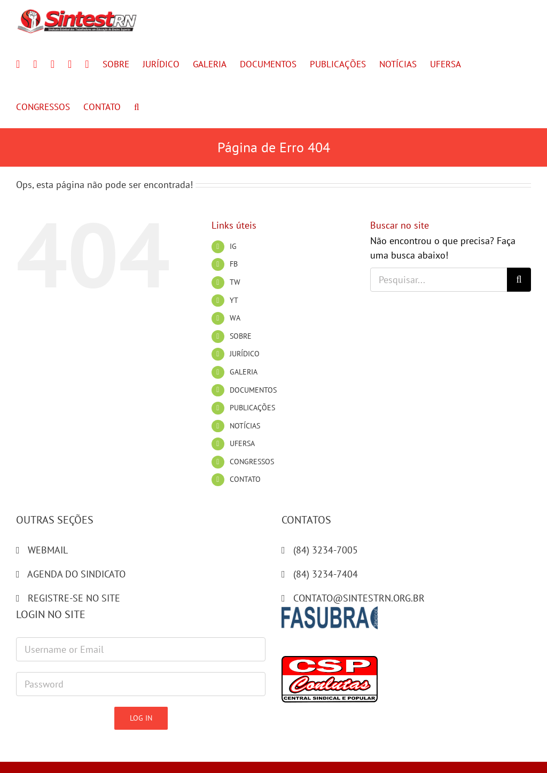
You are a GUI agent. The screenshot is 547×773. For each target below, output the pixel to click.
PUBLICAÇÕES (252, 407)
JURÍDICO (245, 353)
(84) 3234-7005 (325, 550)
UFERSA (242, 443)
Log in (141, 718)
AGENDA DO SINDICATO (76, 574)
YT (234, 300)
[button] (136, 106)
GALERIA (243, 372)
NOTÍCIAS (245, 426)
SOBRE (241, 336)
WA (235, 318)
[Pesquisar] (519, 280)
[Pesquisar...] (438, 280)
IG (233, 246)
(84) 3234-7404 (325, 574)
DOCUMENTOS (253, 390)
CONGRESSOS (252, 461)
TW (235, 282)
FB (234, 264)
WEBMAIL (48, 550)
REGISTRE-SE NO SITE (74, 598)
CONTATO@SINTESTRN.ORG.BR (359, 598)
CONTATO (245, 479)
